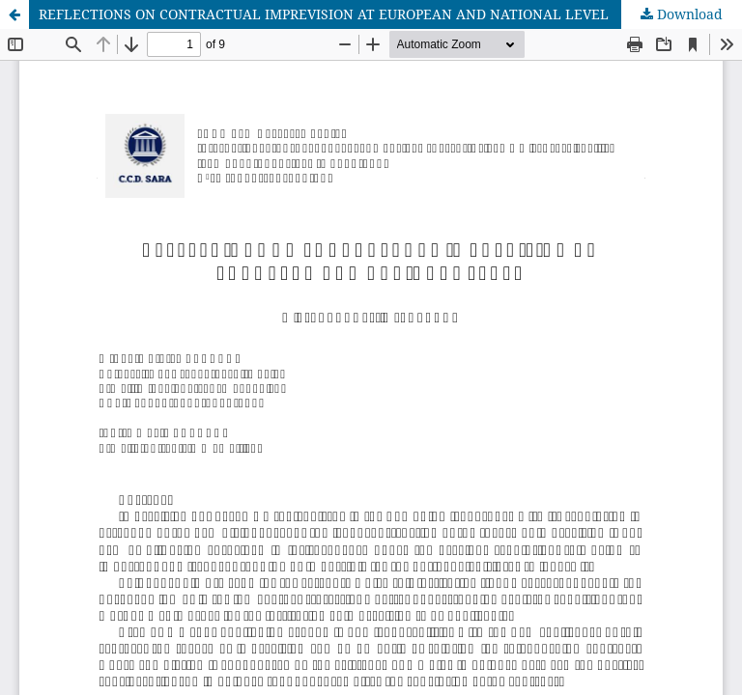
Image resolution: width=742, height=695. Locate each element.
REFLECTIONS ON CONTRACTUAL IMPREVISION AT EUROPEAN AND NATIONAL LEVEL (324, 14)
